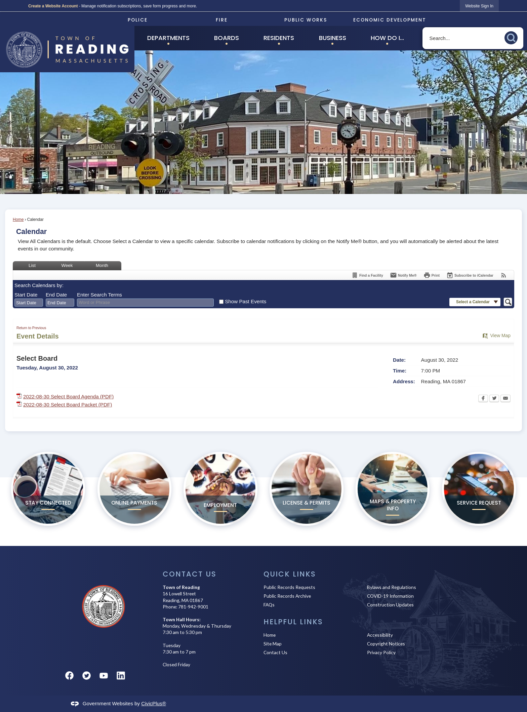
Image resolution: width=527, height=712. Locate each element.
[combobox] (29, 302)
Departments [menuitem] (168, 38)
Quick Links (290, 574)
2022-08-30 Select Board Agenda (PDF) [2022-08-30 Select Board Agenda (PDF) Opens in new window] (68, 396)
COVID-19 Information (390, 596)
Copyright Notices (386, 643)
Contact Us (275, 652)
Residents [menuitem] (279, 38)
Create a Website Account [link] (53, 6)
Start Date (25, 295)
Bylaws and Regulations (391, 587)
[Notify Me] (403, 275)
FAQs (269, 604)
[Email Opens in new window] (505, 399)
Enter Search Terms (99, 295)
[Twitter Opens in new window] (494, 399)
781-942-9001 (193, 606)
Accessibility (380, 635)
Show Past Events (245, 301)
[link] (479, 6)
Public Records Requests (289, 587)
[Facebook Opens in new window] (483, 399)
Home (18, 219)
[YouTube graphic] (103, 675)
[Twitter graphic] (86, 675)
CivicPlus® (153, 703)
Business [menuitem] (332, 38)
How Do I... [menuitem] (387, 38)
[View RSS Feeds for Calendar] (503, 275)
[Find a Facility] (367, 275)
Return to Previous (31, 328)
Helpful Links (293, 622)
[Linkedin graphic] (121, 675)
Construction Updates (390, 604)
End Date (56, 295)
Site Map (273, 643)
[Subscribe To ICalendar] (469, 275)
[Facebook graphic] (69, 675)
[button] (512, 37)
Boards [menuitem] (226, 38)
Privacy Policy (381, 652)
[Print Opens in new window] (431, 275)
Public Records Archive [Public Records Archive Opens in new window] (287, 596)
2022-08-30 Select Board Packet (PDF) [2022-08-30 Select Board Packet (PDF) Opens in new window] (67, 404)
